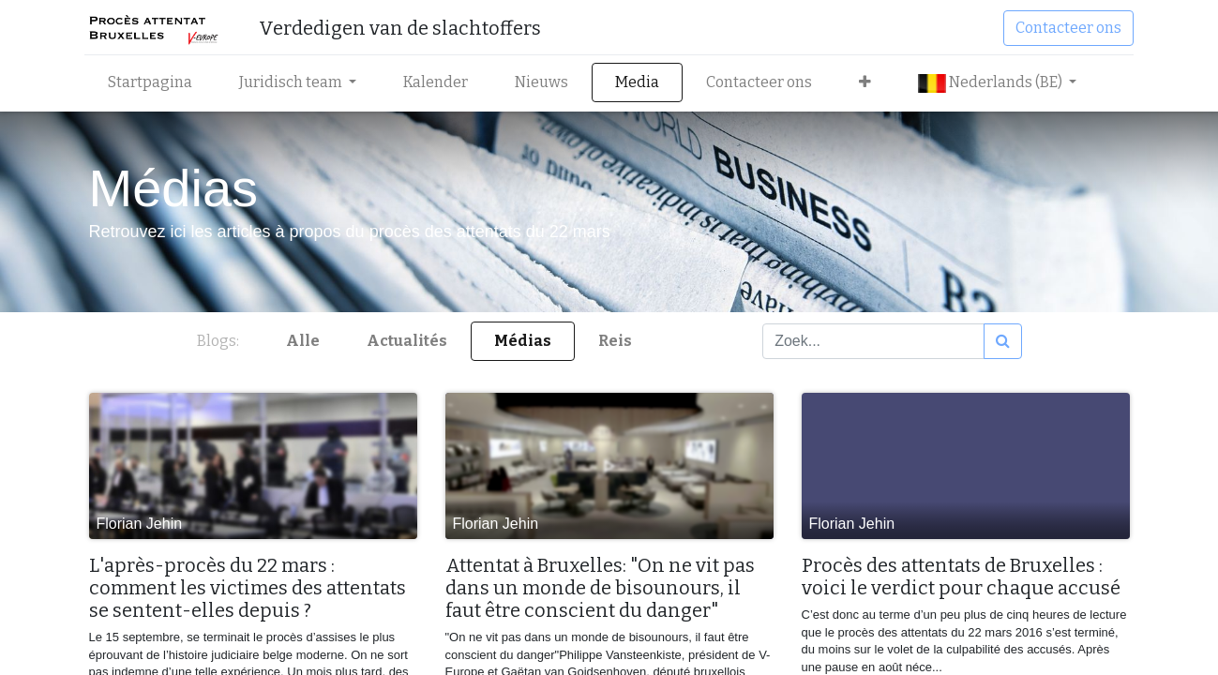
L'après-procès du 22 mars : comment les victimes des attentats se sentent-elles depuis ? (247, 588)
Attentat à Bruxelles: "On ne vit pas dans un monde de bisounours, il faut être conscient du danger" (600, 588)
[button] (869, 82)
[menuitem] (154, 82)
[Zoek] (1003, 341)
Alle (303, 341)
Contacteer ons (1065, 28)
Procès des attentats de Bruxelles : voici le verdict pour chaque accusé (961, 576)
